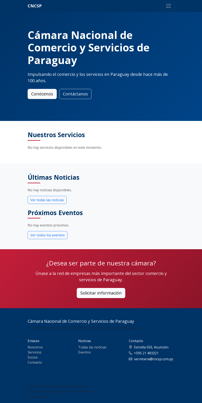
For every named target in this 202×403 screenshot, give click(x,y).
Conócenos (42, 94)
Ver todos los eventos (47, 235)
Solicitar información (101, 293)
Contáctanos (75, 94)
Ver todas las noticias (47, 200)
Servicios (35, 352)
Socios (33, 357)
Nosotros (35, 347)
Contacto (35, 362)
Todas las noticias (92, 347)
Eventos (84, 352)
